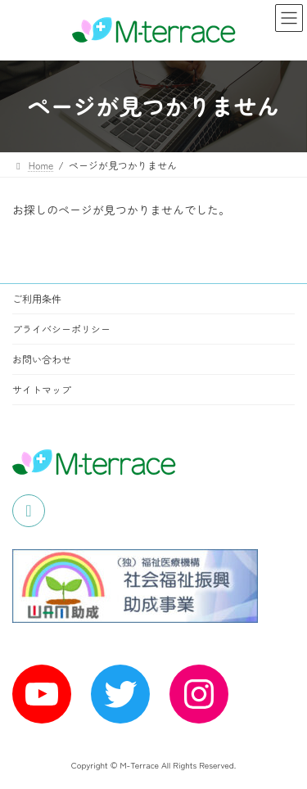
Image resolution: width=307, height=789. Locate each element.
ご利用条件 (36, 298)
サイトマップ (41, 389)
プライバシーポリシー (61, 329)
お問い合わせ (41, 359)
